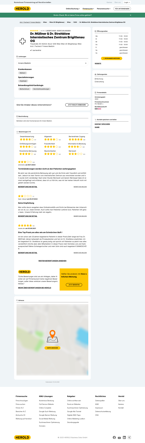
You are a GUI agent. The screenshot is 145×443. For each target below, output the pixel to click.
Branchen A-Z (21, 411)
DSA (96, 415)
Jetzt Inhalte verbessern (77, 105)
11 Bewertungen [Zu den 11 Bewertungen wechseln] (50, 30)
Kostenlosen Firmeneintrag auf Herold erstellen (32, 2)
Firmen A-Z (20, 408)
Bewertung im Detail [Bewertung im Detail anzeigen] (27, 187)
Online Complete (45, 408)
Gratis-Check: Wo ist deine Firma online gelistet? (72, 15)
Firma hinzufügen (22, 401)
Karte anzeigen (52, 348)
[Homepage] (22, 8)
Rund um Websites (73, 404)
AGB (97, 404)
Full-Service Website (46, 404)
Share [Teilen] (97, 127)
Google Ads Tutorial (74, 411)
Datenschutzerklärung (103, 411)
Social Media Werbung (47, 419)
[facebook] (114, 437)
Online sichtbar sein (74, 401)
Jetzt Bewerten (74, 285)
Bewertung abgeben (64, 30)
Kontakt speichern (102, 124)
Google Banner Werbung (48, 415)
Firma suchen (20, 404)
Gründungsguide (73, 422)
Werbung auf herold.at (24, 419)
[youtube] (119, 437)
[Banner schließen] (130, 15)
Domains (42, 426)
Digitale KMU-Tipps (74, 415)
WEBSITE (98, 63)
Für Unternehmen (122, 9)
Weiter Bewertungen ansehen (52, 261)
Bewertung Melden (80, 186)
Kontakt (121, 408)
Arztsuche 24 (20, 415)
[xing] (129, 437)
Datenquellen (100, 401)
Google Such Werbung (47, 411)
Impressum (99, 408)
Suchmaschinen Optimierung (49, 422)
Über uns (117, 2)
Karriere (109, 2)
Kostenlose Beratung (46, 401)
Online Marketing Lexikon (76, 419)
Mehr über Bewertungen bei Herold (34, 288)
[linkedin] (124, 437)
